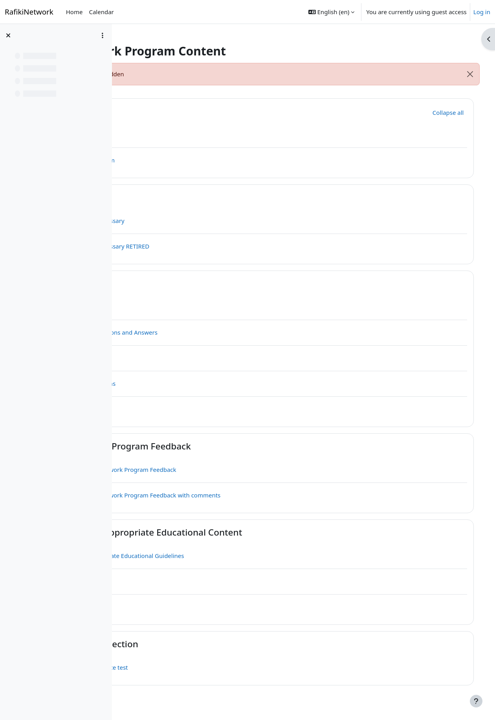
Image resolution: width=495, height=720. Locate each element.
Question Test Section (207, 644)
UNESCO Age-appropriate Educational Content (259, 532)
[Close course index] (8, 35)
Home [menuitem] (74, 12)
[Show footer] (476, 701)
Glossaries (183, 197)
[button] (331, 12)
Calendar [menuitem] (101, 12)
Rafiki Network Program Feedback (234, 446)
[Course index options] (102, 35)
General (178, 111)
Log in (481, 12)
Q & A (174, 283)
